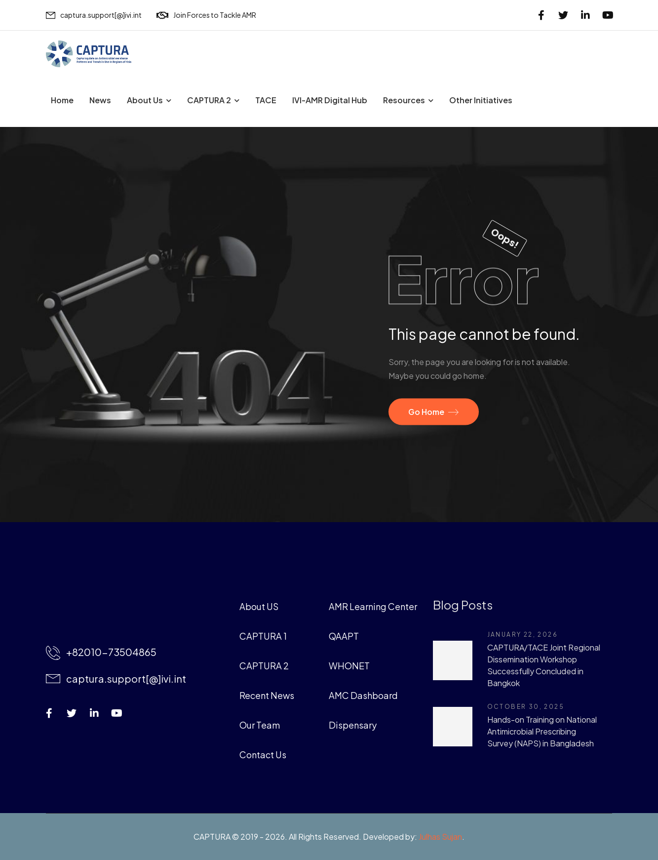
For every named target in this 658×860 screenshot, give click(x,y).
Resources (404, 100)
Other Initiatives (480, 100)
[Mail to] (94, 15)
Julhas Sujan (440, 836)
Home (62, 100)
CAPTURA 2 (209, 100)
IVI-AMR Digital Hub (329, 100)
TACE (265, 100)
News (100, 100)
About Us (145, 100)
